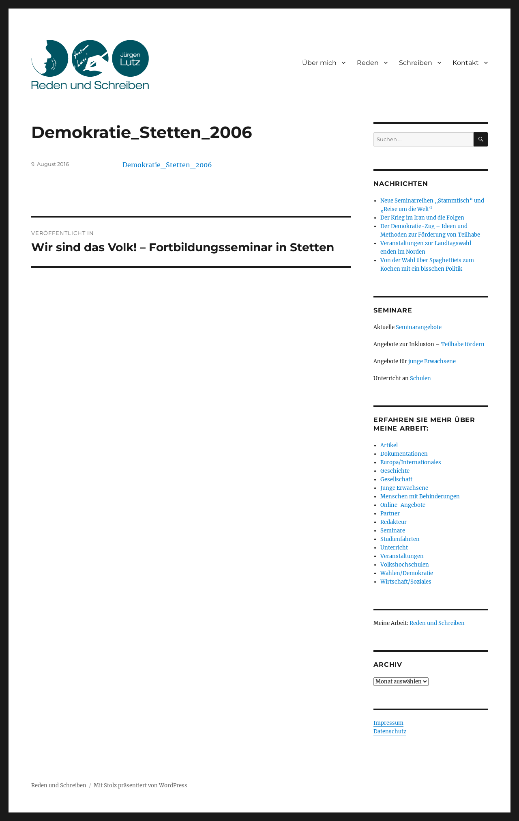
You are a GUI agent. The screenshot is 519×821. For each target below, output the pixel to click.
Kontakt (466, 63)
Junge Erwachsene (404, 488)
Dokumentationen (404, 453)
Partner (390, 513)
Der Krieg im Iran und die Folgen (422, 217)
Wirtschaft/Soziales (405, 581)
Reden (368, 63)
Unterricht (394, 547)
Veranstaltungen (402, 556)
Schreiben (415, 63)
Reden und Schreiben (437, 623)
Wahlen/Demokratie (406, 573)
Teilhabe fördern (463, 344)
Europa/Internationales (410, 462)
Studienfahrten (400, 539)
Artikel (389, 445)
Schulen (420, 378)
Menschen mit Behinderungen (420, 496)
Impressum (388, 723)
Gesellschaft (396, 479)
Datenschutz (389, 731)
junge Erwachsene (432, 361)
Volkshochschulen (404, 564)
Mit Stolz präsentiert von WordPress (140, 785)
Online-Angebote (402, 505)
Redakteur (393, 522)
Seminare (392, 530)
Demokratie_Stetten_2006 (167, 165)
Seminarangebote (419, 327)
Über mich (319, 63)
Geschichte (395, 471)
